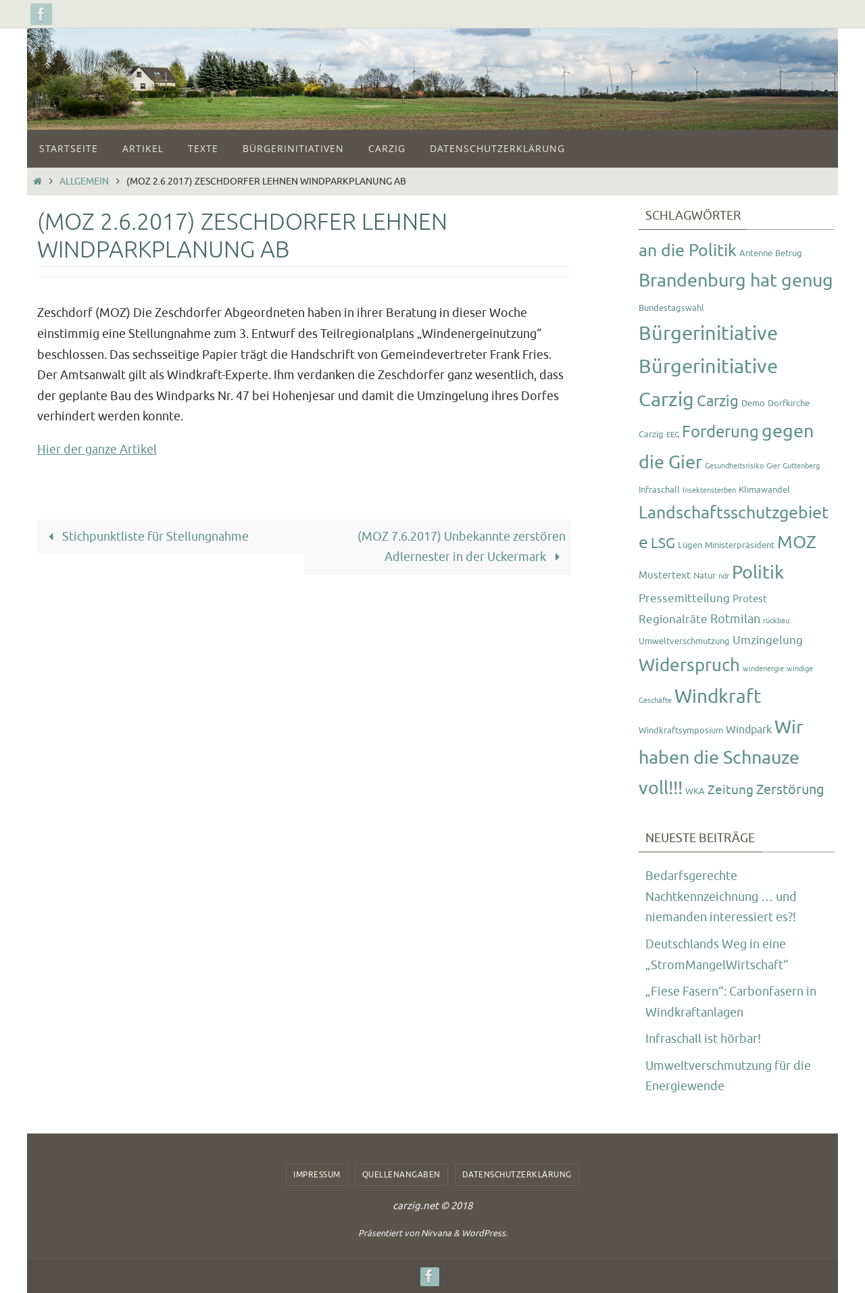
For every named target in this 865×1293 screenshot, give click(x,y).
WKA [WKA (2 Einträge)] (695, 791)
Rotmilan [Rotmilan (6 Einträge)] (735, 619)
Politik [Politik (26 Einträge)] (758, 572)
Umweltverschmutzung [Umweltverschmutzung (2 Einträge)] (684, 641)
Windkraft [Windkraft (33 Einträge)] (717, 696)
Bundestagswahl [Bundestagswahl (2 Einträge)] (671, 308)
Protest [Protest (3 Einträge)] (750, 599)
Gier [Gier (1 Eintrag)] (773, 466)
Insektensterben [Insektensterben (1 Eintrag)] (709, 490)
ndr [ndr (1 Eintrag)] (723, 576)
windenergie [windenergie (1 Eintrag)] (763, 668)
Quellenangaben (401, 1174)
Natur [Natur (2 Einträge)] (704, 575)
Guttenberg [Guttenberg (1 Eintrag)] (801, 466)
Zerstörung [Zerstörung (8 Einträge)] (790, 789)
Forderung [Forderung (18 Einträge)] (720, 432)
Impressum (317, 1174)
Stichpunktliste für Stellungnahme (146, 536)
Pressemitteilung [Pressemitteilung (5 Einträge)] (684, 598)
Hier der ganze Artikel (97, 449)
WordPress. (485, 1233)
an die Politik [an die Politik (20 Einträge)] (688, 251)
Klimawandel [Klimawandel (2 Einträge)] (764, 489)
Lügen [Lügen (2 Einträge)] (690, 545)
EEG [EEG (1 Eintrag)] (672, 435)
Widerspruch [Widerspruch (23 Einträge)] (689, 665)
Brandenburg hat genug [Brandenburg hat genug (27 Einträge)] (736, 280)
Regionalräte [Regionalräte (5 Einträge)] (673, 619)
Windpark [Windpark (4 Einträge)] (749, 730)
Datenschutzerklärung (517, 1174)
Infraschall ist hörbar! (703, 1038)
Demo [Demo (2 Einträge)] (753, 403)
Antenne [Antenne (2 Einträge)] (755, 253)
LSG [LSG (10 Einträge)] (663, 543)
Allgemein (84, 181)
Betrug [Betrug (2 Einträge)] (788, 253)
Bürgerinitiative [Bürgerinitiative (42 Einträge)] (708, 333)
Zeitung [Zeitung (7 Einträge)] (730, 790)
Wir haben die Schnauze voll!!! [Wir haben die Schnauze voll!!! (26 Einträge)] (721, 758)
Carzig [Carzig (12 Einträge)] (718, 401)
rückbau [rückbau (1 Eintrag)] (776, 620)
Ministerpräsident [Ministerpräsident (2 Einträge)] (739, 545)
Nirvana (436, 1233)
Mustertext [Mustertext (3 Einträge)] (665, 575)
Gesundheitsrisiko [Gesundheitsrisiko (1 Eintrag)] (734, 466)
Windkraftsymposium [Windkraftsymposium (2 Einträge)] (681, 730)
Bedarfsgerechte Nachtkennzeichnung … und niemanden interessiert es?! (721, 897)
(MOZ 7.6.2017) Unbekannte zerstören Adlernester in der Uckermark (461, 547)
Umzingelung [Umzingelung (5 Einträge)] (768, 640)
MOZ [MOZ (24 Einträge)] (796, 542)
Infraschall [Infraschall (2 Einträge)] (659, 489)
